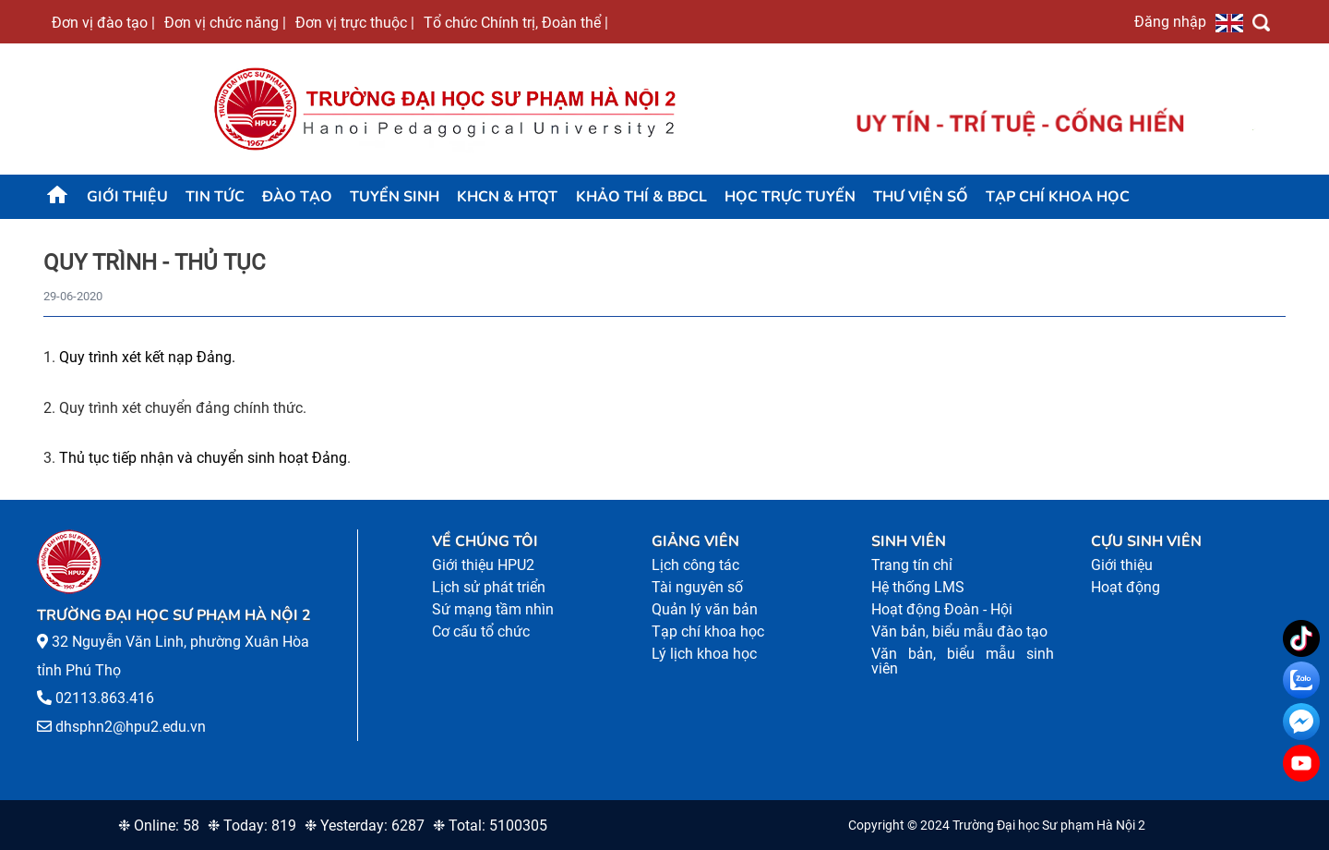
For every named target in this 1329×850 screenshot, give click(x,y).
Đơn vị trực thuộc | (354, 22)
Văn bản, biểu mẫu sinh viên (962, 661)
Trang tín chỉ (911, 565)
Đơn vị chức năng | (225, 22)
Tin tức (215, 197)
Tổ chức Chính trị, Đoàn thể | (516, 22)
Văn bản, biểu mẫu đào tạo (959, 631)
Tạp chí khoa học (1058, 197)
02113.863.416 (104, 698)
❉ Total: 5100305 (490, 825)
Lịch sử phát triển (488, 587)
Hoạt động (1125, 587)
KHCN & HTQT (507, 197)
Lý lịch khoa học (704, 653)
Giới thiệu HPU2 (483, 565)
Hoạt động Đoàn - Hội (941, 609)
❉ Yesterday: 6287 (365, 825)
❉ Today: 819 (252, 825)
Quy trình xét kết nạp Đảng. (147, 357)
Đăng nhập (1170, 21)
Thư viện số (920, 197)
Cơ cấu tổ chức (481, 631)
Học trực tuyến (790, 197)
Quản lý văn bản (705, 609)
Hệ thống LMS (917, 587)
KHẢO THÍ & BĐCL (641, 197)
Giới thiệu (127, 197)
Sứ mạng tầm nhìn (493, 609)
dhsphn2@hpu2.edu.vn (130, 726)
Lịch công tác (695, 565)
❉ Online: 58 (158, 825)
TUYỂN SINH (394, 197)
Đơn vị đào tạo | (103, 22)
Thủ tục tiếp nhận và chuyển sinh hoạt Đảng (203, 458)
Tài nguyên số (697, 587)
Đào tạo (297, 197)
